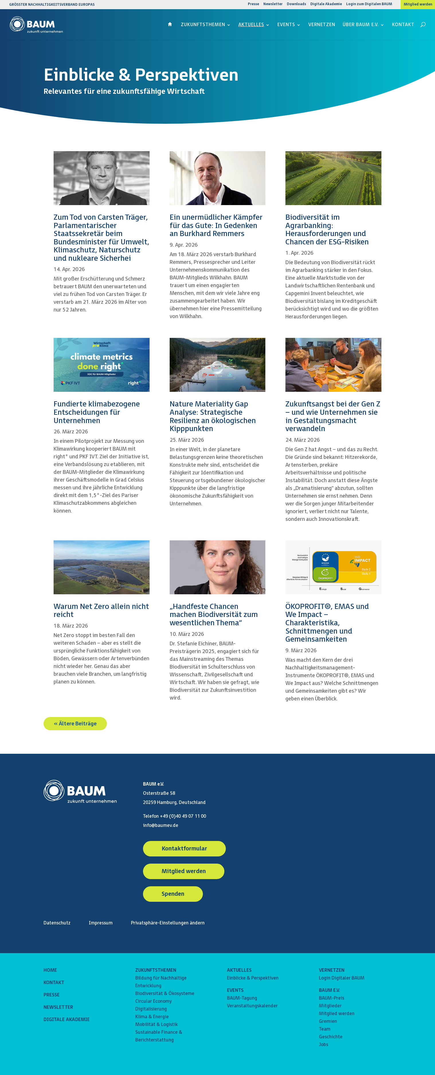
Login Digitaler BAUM (342, 978)
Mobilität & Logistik (156, 1024)
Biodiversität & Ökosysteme (164, 993)
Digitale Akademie (326, 4)
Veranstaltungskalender (252, 1006)
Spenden (173, 894)
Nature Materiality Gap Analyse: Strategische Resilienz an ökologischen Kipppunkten (213, 416)
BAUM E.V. (329, 990)
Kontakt (403, 25)
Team (324, 1029)
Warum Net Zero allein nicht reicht (101, 611)
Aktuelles (251, 25)
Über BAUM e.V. (361, 25)
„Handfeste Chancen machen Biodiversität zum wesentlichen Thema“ (214, 615)
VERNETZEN (331, 970)
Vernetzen (321, 25)
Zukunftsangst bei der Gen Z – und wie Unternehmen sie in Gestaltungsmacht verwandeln (332, 416)
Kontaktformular (184, 848)
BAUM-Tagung (242, 998)
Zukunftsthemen (203, 25)
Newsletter (273, 4)
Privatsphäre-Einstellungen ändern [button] (168, 923)
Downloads (296, 4)
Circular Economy (153, 1001)
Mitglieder (330, 1006)
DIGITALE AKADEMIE (67, 1020)
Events (286, 25)
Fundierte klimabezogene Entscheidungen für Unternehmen (97, 412)
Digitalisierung (151, 1009)
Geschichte (330, 1037)
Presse (253, 4)
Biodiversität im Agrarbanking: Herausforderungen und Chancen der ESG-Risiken (327, 230)
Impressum (101, 923)
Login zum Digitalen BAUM (369, 4)
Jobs (323, 1044)
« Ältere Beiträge (75, 724)
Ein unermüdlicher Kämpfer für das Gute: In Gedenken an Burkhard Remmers (216, 225)
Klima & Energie (152, 1017)
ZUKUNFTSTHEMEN (155, 970)
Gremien (328, 1021)
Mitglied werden (418, 4)
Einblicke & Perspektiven (253, 978)
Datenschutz (57, 923)
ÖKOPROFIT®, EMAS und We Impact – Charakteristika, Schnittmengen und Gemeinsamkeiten (327, 623)
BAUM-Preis (331, 998)
